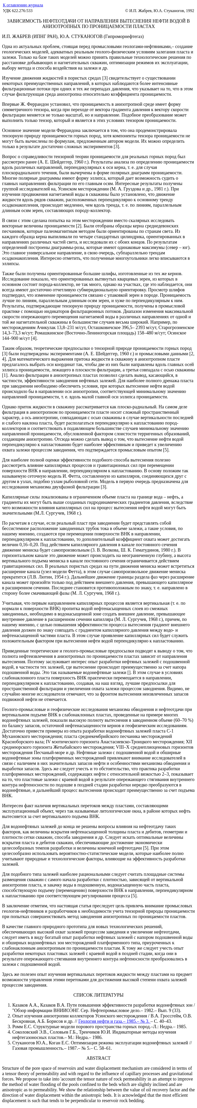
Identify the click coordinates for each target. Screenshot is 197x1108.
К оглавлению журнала (23, 5)
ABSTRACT (98, 1058)
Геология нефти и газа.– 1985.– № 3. (114, 1021)
